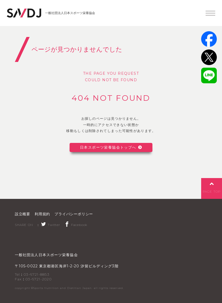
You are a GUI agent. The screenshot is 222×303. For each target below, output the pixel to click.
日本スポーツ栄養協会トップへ (108, 147)
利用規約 (42, 214)
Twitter (50, 225)
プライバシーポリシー (73, 214)
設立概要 (22, 214)
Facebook (75, 225)
